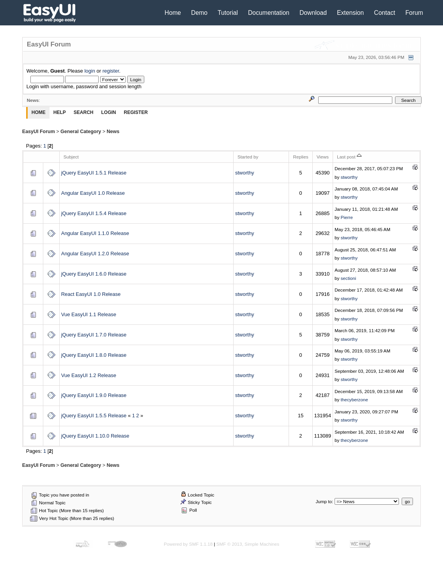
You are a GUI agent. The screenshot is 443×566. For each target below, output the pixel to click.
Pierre (347, 217)
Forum (414, 12)
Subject (71, 156)
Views (323, 156)
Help (59, 112)
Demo (199, 12)
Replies (300, 156)
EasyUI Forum (38, 131)
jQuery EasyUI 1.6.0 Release (94, 274)
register (111, 71)
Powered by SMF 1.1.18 (188, 543)
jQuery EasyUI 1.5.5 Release (94, 415)
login (89, 71)
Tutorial (228, 12)
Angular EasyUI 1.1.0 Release (95, 233)
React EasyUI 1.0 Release (90, 294)
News (113, 131)
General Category (80, 131)
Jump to (324, 501)
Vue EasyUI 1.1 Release (88, 314)
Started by (247, 156)
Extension (350, 12)
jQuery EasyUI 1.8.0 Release (94, 355)
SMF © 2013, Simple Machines (247, 543)
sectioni (348, 278)
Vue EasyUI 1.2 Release (88, 375)
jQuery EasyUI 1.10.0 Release (95, 436)
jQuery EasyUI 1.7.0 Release (94, 335)
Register (135, 112)
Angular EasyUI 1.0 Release (93, 193)
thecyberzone (354, 399)
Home (173, 12)
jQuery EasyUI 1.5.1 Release (94, 173)
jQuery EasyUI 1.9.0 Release (94, 395)
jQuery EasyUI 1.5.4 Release (94, 213)
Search (84, 112)
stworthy (244, 173)
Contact (384, 12)
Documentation (268, 12)
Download (313, 12)
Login (108, 112)
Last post (349, 156)
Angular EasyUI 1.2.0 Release (95, 253)
